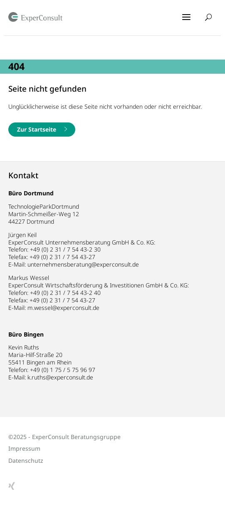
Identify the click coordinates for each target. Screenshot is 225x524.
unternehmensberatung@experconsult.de (83, 264)
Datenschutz (25, 460)
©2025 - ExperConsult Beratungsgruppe (64, 437)
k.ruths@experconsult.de (60, 377)
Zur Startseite (36, 129)
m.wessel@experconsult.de (63, 308)
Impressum (24, 448)
